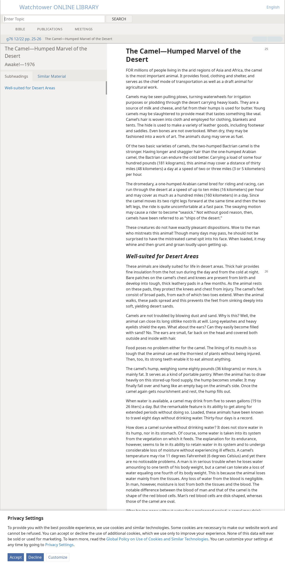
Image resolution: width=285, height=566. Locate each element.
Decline (35, 557)
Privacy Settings (59, 544)
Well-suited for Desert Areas (30, 88)
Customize (57, 557)
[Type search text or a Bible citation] (51, 18)
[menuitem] (279, 19)
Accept (16, 557)
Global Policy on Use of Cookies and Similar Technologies (157, 539)
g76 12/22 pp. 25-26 (21, 38)
